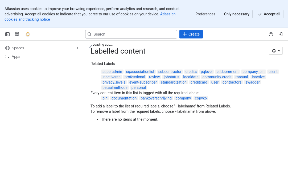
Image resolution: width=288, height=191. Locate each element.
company (183, 98)
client (273, 72)
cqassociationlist (140, 72)
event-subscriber (143, 82)
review (154, 77)
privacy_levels (113, 82)
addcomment (227, 72)
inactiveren (111, 77)
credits (191, 72)
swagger (252, 82)
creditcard (199, 82)
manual (242, 77)
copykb (201, 98)
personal (138, 87)
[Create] (191, 34)
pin (105, 98)
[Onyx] (27, 34)
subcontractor (170, 72)
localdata (190, 77)
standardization (174, 82)
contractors (232, 82)
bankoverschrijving (156, 98)
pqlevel (206, 72)
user (215, 82)
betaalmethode (114, 87)
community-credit (217, 77)
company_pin (253, 72)
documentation (124, 98)
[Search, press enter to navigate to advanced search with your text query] (131, 34)
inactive (258, 77)
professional (135, 77)
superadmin (112, 72)
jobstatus (171, 77)
